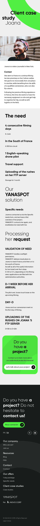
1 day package (9, 478)
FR (4, 433)
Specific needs (8, 481)
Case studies (8, 490)
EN (8, 433)
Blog (5, 457)
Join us (6, 448)
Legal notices (7, 521)
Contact (6, 469)
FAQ (4, 460)
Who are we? (8, 445)
